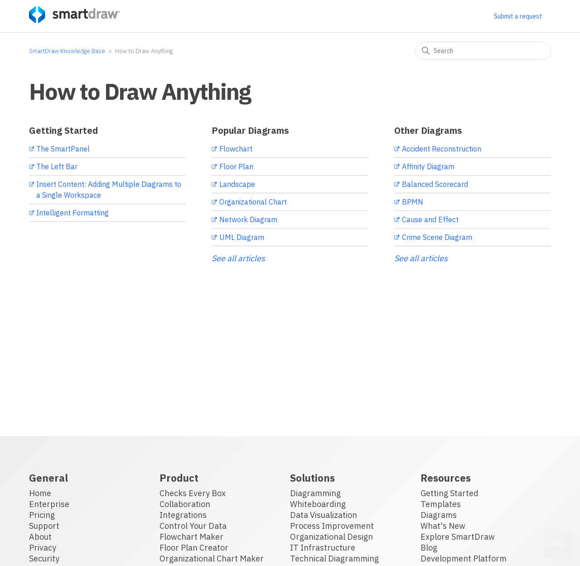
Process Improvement (332, 526)
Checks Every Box (193, 493)
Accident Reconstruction (441, 148)
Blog (428, 547)
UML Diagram (241, 237)
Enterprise (49, 504)
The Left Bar (56, 166)
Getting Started (63, 130)
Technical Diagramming (334, 558)
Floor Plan (236, 166)
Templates (440, 504)
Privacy (42, 547)
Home (40, 493)
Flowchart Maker (191, 537)
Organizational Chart (253, 201)
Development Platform (463, 558)
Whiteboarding (318, 504)
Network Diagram (248, 219)
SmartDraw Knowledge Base (67, 51)
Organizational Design (331, 537)
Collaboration (185, 504)
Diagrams (438, 515)
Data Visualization (323, 515)
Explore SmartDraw (457, 537)
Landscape (237, 184)
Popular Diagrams (250, 130)
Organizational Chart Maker (212, 558)
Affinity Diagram (428, 166)
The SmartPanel (63, 148)
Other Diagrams (428, 130)
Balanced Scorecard (435, 184)
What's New (442, 526)
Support (44, 526)
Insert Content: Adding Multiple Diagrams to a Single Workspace (108, 190)
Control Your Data (193, 526)
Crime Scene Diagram (437, 237)
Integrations (183, 515)
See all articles (238, 258)
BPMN (412, 201)
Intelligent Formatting (72, 212)
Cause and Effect (430, 219)
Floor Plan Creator (194, 547)
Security (44, 558)
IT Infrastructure (322, 547)
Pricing (42, 515)
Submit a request (518, 16)
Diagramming (315, 493)
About (40, 537)
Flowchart (235, 148)
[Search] (483, 51)
